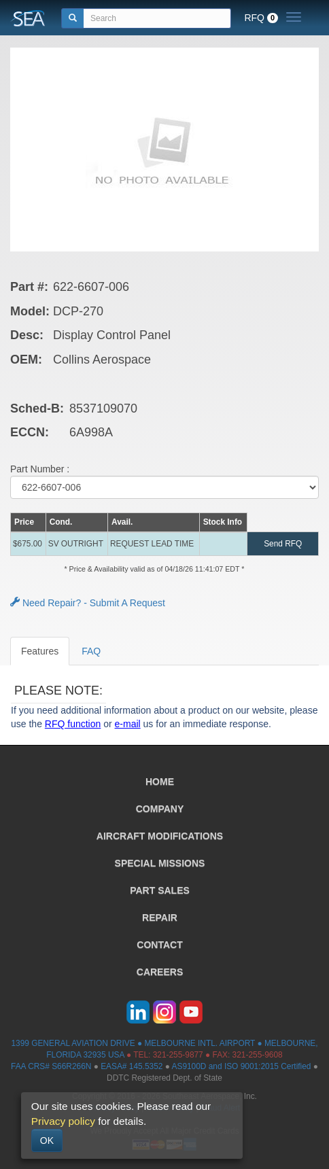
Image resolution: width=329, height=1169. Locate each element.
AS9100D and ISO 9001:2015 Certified (241, 1066)
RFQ (261, 17)
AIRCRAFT (160, 836)
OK (47, 1140)
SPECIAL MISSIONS (160, 863)
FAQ (91, 651)
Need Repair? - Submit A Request (87, 602)
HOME (159, 781)
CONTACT (159, 944)
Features (39, 651)
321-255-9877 (178, 1055)
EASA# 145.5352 (131, 1066)
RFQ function (73, 723)
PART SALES (160, 890)
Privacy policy (63, 1121)
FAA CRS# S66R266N (51, 1066)
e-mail (128, 723)
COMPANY (160, 808)
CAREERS (160, 971)
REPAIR (159, 917)
